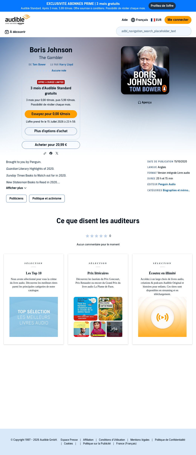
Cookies (68, 443)
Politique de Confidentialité (170, 439)
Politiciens (16, 198)
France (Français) (126, 443)
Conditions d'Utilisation (112, 439)
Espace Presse (69, 439)
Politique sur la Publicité (97, 443)
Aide (125, 20)
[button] (44, 153)
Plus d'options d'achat (50, 131)
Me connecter (178, 20)
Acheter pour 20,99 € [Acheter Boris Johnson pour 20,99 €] (51, 145)
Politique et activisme (46, 198)
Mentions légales (139, 439)
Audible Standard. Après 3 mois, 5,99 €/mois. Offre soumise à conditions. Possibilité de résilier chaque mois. (83, 6)
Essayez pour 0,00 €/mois (50, 114)
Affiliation (88, 439)
